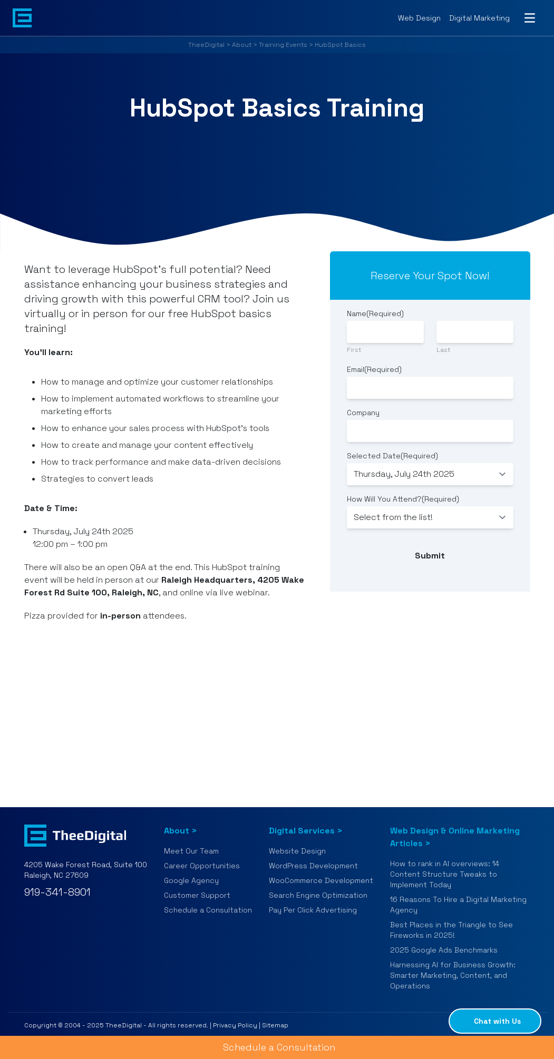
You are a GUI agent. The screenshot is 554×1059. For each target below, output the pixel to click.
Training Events (283, 45)
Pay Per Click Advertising (313, 910)
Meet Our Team (191, 851)
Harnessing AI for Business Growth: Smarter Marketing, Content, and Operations (453, 975)
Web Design (419, 18)
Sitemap (275, 1025)
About (241, 45)
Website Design (297, 851)
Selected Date (392, 455)
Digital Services (302, 830)
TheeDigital (206, 45)
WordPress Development (313, 865)
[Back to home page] (22, 17)
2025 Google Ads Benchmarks (444, 950)
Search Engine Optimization (318, 895)
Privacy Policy (235, 1025)
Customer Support (197, 895)
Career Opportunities (202, 865)
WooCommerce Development (321, 880)
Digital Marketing (479, 18)
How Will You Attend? (403, 499)
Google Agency (191, 880)
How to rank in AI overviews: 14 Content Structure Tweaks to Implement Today (444, 874)
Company (363, 412)
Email (374, 369)
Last (443, 350)
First (354, 350)
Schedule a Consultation (208, 910)
